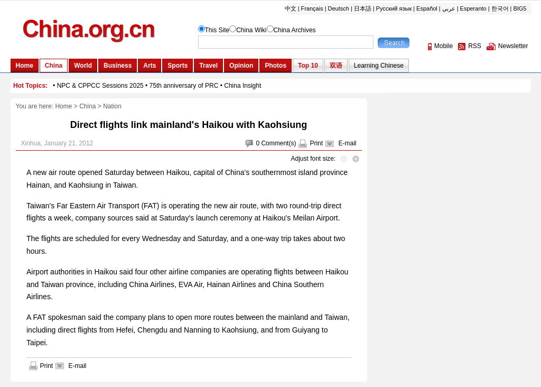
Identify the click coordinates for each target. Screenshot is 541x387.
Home (63, 106)
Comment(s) (278, 143)
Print (316, 143)
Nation (112, 106)
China (87, 106)
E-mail (347, 143)
